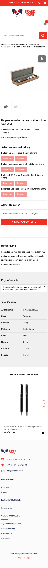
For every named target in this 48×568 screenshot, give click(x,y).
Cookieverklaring (8, 534)
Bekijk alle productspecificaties (15, 137)
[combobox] (20, 35)
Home (4, 44)
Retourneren (6, 508)
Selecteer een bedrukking (15, 147)
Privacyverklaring (8, 529)
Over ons (5, 487)
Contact (4, 492)
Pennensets (6, 47)
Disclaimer (5, 538)
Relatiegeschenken (17, 44)
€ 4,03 (9, 432)
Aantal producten (10, 204)
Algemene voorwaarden (11, 524)
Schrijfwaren (33, 44)
